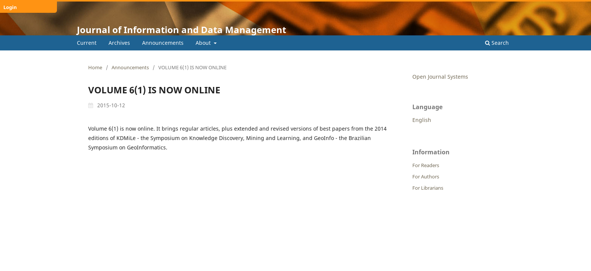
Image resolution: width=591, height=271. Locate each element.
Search (497, 42)
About (204, 42)
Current (86, 42)
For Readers (425, 165)
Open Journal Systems (440, 76)
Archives (119, 42)
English (421, 119)
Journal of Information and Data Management (181, 29)
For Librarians (427, 187)
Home (95, 67)
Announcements (163, 42)
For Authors (425, 176)
